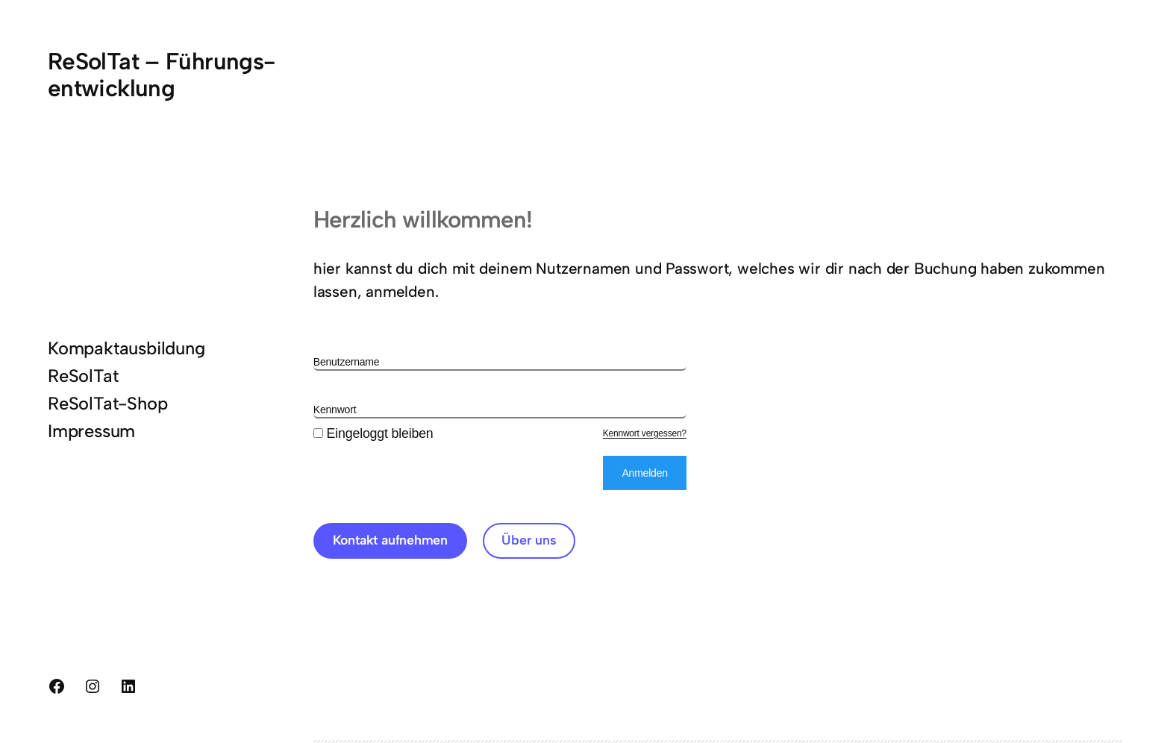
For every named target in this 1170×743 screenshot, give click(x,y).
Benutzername (346, 362)
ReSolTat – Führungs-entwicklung (161, 74)
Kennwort (335, 410)
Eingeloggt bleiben (373, 433)
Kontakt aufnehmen (390, 540)
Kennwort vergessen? (644, 433)
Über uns (528, 540)
